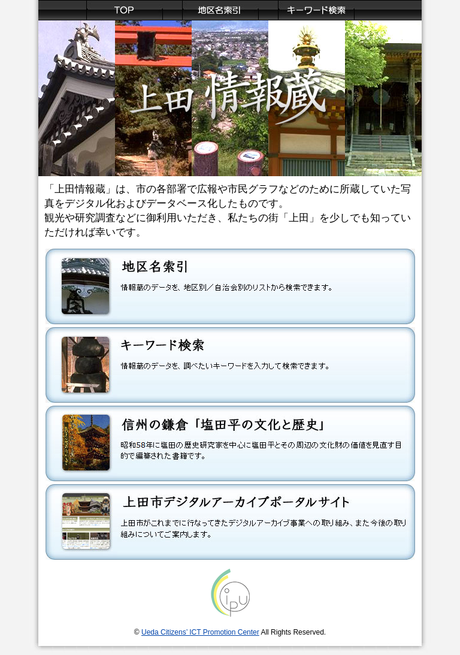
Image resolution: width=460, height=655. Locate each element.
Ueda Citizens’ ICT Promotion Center (200, 632)
